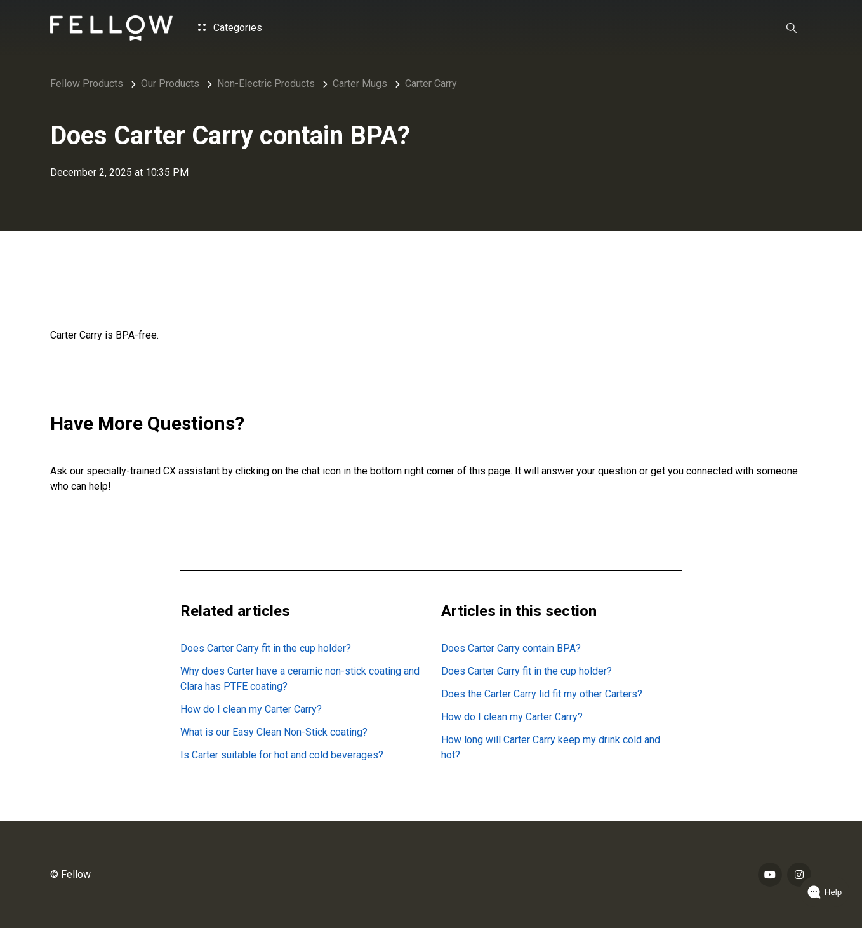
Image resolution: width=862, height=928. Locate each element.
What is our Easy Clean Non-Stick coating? (274, 732)
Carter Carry (431, 83)
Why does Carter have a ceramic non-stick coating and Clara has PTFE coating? (300, 678)
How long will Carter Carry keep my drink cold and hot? (550, 747)
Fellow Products (86, 83)
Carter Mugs (360, 83)
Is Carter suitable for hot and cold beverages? (281, 755)
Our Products (170, 83)
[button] (791, 28)
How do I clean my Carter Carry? (251, 709)
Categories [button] (230, 28)
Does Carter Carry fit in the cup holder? (265, 648)
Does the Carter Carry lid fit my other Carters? (541, 694)
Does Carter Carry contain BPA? (511, 648)
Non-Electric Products (266, 83)
